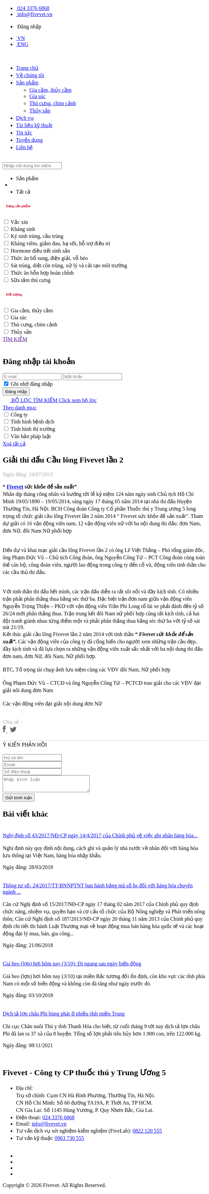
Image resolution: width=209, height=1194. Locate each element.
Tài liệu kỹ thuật (34, 125)
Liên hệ (24, 147)
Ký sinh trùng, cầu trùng (37, 236)
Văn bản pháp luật (31, 436)
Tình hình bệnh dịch (32, 421)
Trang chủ (27, 68)
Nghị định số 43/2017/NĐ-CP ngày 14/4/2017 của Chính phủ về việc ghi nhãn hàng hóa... (100, 838)
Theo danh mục (20, 407)
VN (20, 38)
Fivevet (15, 487)
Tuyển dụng (29, 140)
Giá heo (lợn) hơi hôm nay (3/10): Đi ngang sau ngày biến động (72, 966)
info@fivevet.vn (34, 14)
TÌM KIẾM (15, 339)
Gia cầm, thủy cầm (50, 90)
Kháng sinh (23, 229)
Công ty (19, 414)
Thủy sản (39, 110)
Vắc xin (19, 222)
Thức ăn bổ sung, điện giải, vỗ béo (49, 258)
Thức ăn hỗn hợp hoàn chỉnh (42, 273)
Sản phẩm (27, 82)
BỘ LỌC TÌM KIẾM (50, 400)
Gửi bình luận (18, 800)
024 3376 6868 (32, 8)
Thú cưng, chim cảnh (52, 103)
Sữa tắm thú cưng (30, 280)
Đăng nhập (28, 26)
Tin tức (24, 132)
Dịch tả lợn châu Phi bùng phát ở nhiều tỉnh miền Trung (64, 1016)
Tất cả (23, 192)
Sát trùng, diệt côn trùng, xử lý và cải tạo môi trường (69, 265)
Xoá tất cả (14, 443)
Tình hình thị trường (33, 429)
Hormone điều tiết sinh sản (40, 251)
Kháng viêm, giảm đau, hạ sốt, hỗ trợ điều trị (60, 243)
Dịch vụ (25, 118)
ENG (22, 44)
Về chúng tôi (30, 75)
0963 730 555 (69, 1141)
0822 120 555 (147, 1134)
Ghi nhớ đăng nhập (32, 384)
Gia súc (37, 96)
